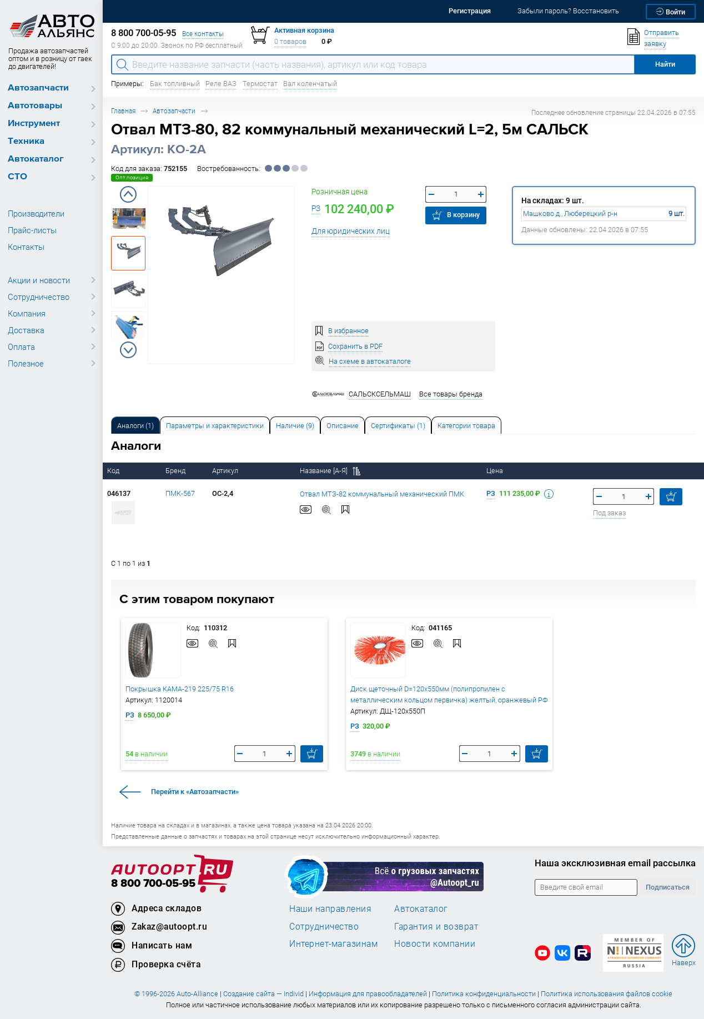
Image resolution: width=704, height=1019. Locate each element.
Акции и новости (39, 279)
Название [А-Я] (330, 470)
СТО (17, 177)
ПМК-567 (180, 493)
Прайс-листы (32, 229)
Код (114, 470)
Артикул (226, 470)
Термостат (260, 83)
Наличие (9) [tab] (295, 425)
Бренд (176, 470)
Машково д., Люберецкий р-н (570, 213)
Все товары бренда (450, 394)
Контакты (26, 246)
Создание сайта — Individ (263, 993)
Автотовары (35, 106)
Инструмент (34, 123)
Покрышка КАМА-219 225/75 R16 (179, 689)
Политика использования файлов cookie (606, 993)
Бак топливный (175, 83)
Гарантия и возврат (436, 926)
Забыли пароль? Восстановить (568, 11)
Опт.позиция (131, 177)
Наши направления (330, 908)
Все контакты (203, 33)
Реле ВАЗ (221, 83)
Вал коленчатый (310, 83)
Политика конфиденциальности (484, 993)
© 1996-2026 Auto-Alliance (176, 993)
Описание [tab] (342, 425)
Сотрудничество (38, 296)
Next (128, 350)
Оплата (21, 346)
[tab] (135, 425)
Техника (26, 141)
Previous (128, 194)
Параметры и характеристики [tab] (215, 425)
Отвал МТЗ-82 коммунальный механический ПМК (382, 494)
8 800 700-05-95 (153, 884)
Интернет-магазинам (333, 943)
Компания (27, 313)
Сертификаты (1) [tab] (398, 425)
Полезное (26, 363)
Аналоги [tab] (135, 425)
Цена (495, 470)
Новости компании (434, 943)
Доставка (26, 329)
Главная (123, 111)
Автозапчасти (38, 88)
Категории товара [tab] (466, 425)
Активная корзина (304, 30)
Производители (36, 213)
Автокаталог (36, 159)
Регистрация (470, 11)
